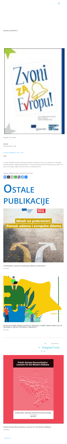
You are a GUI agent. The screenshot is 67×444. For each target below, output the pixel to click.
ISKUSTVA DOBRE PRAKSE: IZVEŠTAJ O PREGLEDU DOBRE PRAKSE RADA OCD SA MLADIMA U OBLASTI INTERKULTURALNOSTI (32, 326)
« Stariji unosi (7, 438)
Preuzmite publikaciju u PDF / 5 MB (13, 152)
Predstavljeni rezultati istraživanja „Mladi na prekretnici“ (24, 266)
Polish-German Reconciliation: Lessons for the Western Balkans (27, 427)
